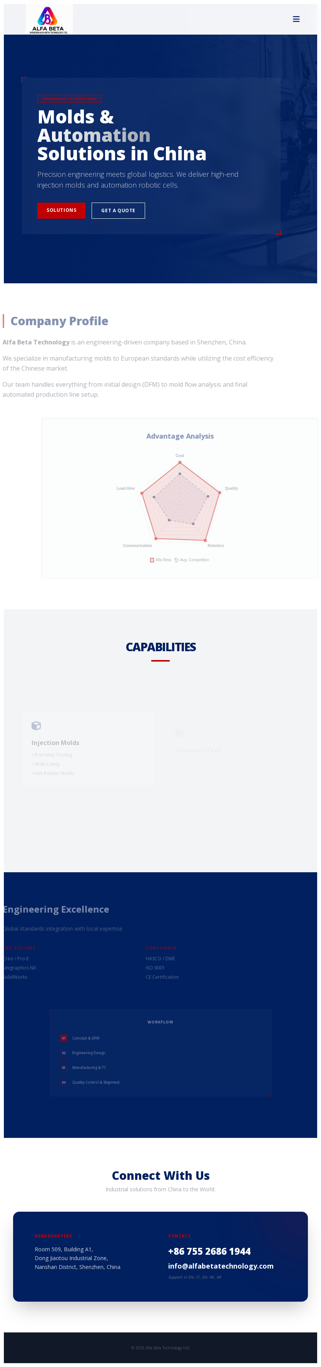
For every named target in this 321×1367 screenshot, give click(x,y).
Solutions (61, 210)
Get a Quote (118, 210)
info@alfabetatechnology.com (221, 1266)
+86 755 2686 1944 (209, 1251)
